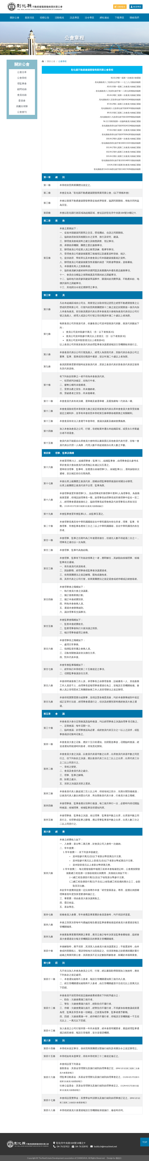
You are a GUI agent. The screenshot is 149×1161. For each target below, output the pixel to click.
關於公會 (14, 17)
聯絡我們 (134, 17)
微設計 (119, 1158)
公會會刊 (22, 111)
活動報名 (119, 6)
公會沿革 (22, 72)
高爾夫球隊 (22, 106)
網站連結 (104, 17)
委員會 (21, 100)
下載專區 (119, 17)
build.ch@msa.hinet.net (105, 1146)
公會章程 (22, 77)
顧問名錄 (22, 89)
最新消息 (29, 17)
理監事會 (22, 83)
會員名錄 (22, 94)
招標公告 (44, 17)
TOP (144, 1142)
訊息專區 (74, 17)
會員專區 (136, 6)
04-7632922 (63, 1146)
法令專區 (89, 17)
